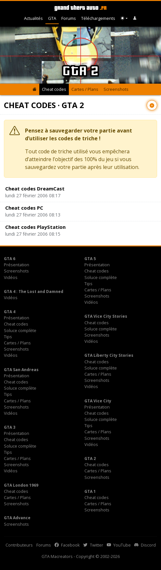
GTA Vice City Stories (105, 316)
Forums (68, 18)
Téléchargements (98, 18)
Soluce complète (100, 277)
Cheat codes (54, 89)
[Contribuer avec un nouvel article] (152, 105)
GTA (52, 18)
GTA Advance (17, 518)
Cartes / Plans (84, 89)
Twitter (93, 545)
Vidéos (11, 277)
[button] (135, 18)
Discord (145, 545)
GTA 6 (9, 258)
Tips (88, 283)
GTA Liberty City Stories (108, 355)
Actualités (33, 18)
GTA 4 (9, 311)
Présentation (16, 265)
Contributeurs (19, 545)
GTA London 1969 (21, 485)
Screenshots (116, 89)
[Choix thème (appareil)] (124, 18)
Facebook (67, 545)
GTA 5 (90, 258)
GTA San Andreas (21, 369)
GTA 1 (90, 491)
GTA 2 (90, 458)
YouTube (119, 545)
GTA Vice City (97, 401)
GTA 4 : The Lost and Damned (33, 291)
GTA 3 (9, 427)
